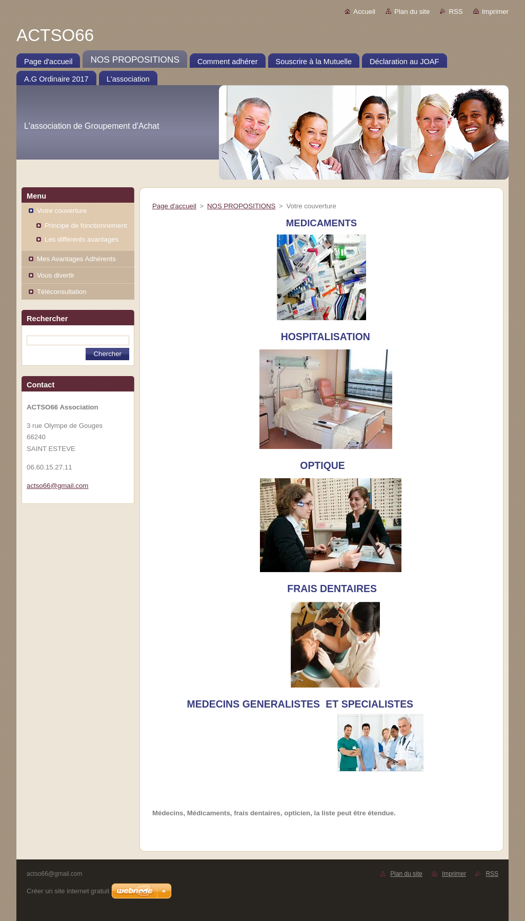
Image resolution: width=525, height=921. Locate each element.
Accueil (364, 11)
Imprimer (495, 11)
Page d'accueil (174, 206)
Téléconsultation (62, 292)
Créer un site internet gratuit (68, 891)
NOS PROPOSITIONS (241, 206)
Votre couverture (62, 210)
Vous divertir (55, 275)
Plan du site (412, 11)
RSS (455, 11)
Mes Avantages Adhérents (76, 259)
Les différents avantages (81, 239)
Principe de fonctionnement (86, 225)
